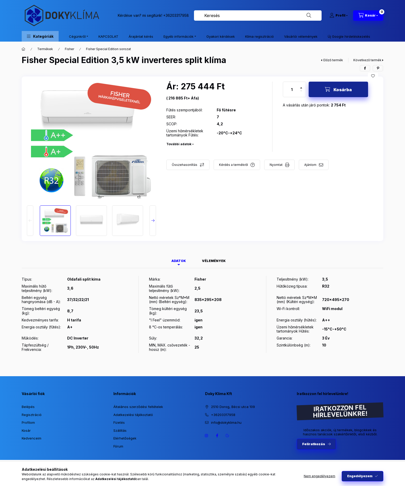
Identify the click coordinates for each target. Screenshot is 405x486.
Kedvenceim (31, 438)
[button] (40, 36)
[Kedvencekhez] (373, 76)
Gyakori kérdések (220, 36)
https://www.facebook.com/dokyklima (217, 435)
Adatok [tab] (179, 261)
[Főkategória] (23, 49)
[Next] (153, 220)
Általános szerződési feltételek (138, 407)
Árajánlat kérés (141, 36)
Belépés (28, 407)
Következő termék (367, 60)
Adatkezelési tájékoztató (133, 415)
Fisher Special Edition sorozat (108, 49)
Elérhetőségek (124, 438)
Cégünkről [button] (77, 36)
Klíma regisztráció (259, 36)
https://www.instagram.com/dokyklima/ (206, 435)
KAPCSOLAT (108, 36)
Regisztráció (32, 415)
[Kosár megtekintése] (368, 15)
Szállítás (120, 430)
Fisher (69, 49)
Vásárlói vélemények (300, 36)
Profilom (28, 422)
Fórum (118, 446)
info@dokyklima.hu (226, 422)
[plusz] (301, 85)
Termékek (45, 49)
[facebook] (365, 68)
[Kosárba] (338, 89)
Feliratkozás (313, 444)
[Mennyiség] (292, 89)
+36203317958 (176, 15)
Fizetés (119, 422)
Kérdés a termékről (233, 165)
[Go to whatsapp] (392, 471)
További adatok (178, 144)
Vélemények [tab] (214, 261)
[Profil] (338, 15)
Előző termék (333, 60)
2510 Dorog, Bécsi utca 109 (233, 407)
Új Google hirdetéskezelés (349, 36)
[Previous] (30, 220)
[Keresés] (308, 15)
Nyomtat (276, 165)
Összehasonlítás (184, 165)
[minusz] (301, 93)
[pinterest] (378, 68)
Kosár (26, 430)
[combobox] (258, 15)
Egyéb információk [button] (178, 36)
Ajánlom (310, 165)
